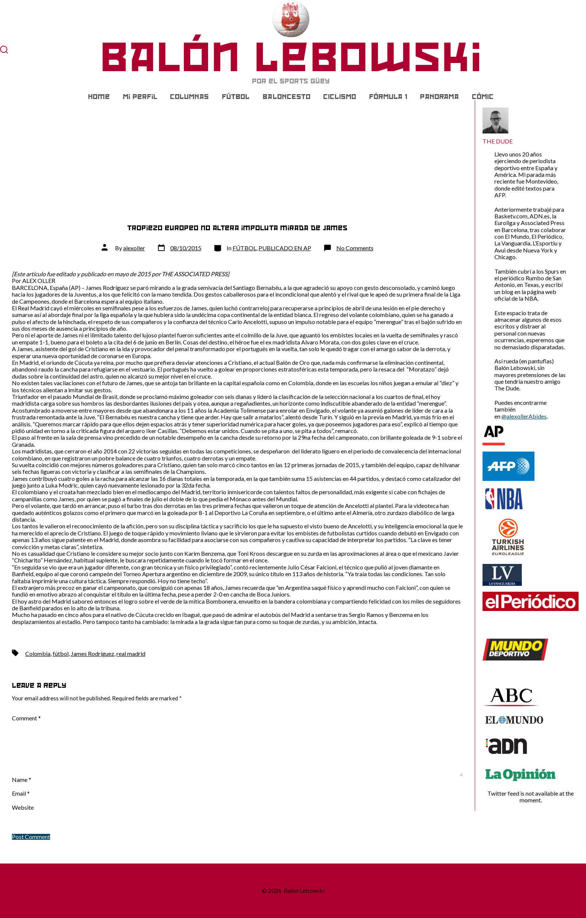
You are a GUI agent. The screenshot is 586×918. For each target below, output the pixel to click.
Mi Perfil (140, 96)
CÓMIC (483, 96)
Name (21, 779)
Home (99, 96)
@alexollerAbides (524, 416)
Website (23, 807)
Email (21, 793)
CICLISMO (339, 96)
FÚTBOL (236, 96)
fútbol (61, 653)
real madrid (130, 653)
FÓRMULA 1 (388, 96)
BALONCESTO (286, 96)
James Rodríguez (92, 653)
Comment (26, 718)
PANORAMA (439, 96)
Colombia (37, 653)
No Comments (354, 247)
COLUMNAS (189, 96)
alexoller (134, 247)
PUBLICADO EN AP (285, 247)
